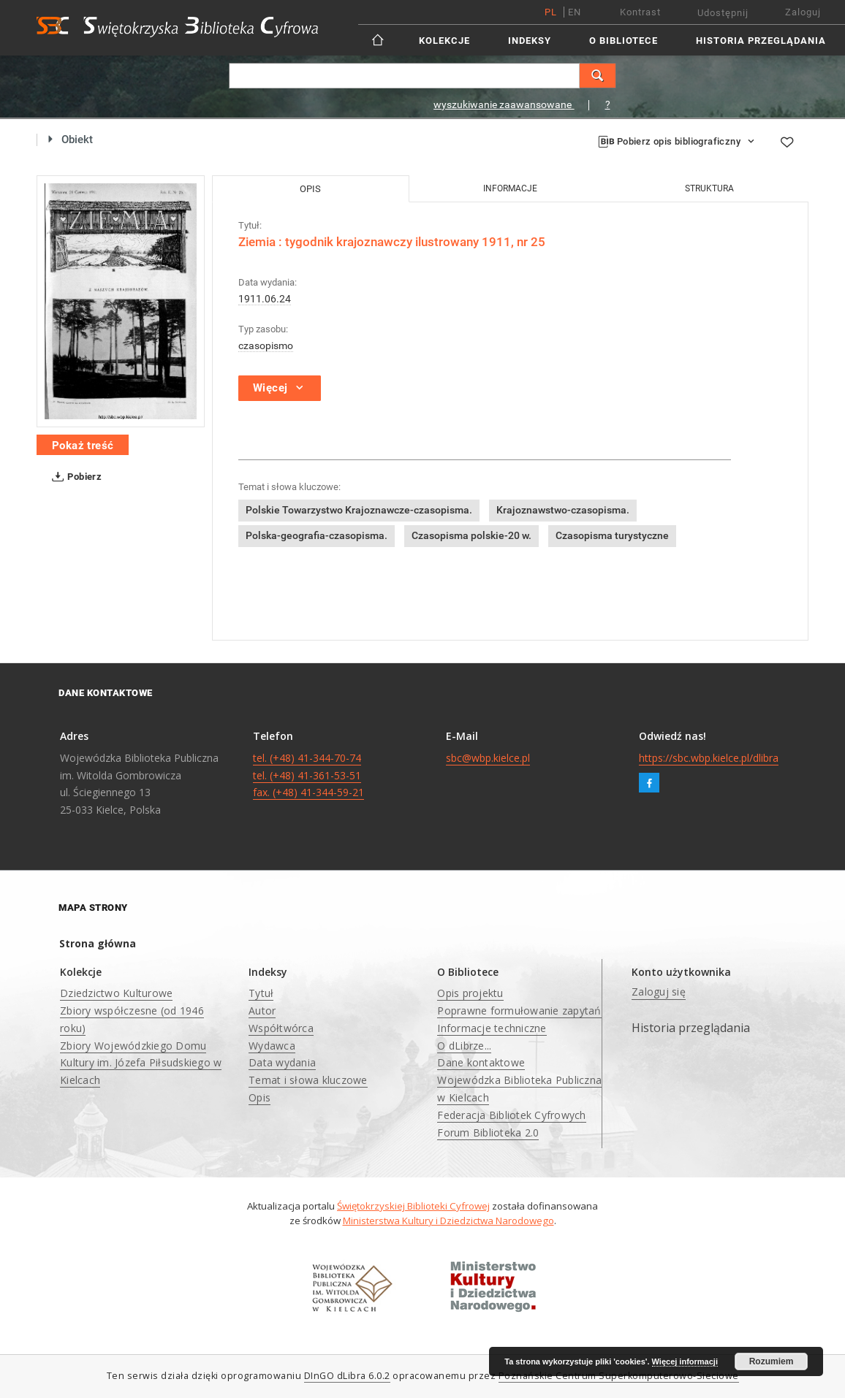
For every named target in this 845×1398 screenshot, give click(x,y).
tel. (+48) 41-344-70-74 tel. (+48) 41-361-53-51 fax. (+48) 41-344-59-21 (308, 775)
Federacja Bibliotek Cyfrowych (511, 1115)
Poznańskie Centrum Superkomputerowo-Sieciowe (619, 1376)
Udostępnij (723, 12)
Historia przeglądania (761, 40)
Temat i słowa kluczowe (308, 1080)
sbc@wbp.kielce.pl (488, 758)
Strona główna (97, 943)
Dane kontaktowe (481, 1062)
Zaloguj (803, 12)
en (574, 12)
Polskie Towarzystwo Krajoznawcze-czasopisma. (359, 510)
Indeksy (529, 40)
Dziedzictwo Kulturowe (116, 993)
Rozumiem (771, 1361)
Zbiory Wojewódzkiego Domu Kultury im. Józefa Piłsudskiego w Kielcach (140, 1063)
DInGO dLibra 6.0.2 (347, 1376)
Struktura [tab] (709, 188)
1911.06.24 (264, 299)
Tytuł (261, 993)
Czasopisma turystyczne (612, 535)
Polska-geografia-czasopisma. (316, 535)
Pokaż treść (82, 445)
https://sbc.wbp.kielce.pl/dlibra (708, 758)
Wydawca (272, 1046)
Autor (262, 1010)
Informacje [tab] (510, 188)
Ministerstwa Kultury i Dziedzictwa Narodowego (448, 1220)
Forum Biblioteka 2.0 (488, 1132)
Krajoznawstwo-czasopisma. (562, 510)
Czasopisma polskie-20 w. (471, 535)
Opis (259, 1097)
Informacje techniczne (491, 1028)
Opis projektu (470, 993)
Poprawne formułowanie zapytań (519, 1010)
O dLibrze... (464, 1046)
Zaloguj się (659, 991)
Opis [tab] (310, 188)
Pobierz (74, 477)
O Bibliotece (623, 40)
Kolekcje (444, 40)
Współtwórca (281, 1028)
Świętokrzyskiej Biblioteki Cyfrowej (413, 1205)
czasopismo (265, 345)
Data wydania (282, 1062)
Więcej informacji (685, 1361)
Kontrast (640, 12)
